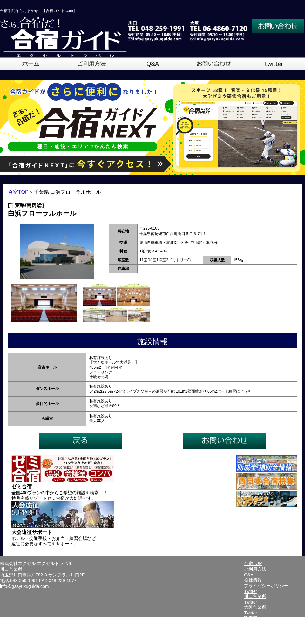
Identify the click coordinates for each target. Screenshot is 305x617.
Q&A (249, 574)
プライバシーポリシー (266, 585)
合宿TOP (18, 192)
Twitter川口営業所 (255, 594)
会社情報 (253, 579)
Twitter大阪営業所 (255, 605)
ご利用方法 (255, 569)
